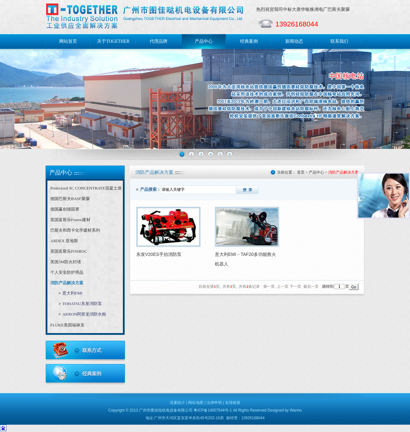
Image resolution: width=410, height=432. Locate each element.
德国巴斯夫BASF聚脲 (70, 198)
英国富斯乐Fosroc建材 (70, 219)
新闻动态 (294, 41)
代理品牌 (158, 41)
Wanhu (296, 410)
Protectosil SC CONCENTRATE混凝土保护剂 (86, 189)
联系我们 (339, 41)
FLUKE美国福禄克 (67, 325)
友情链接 (232, 402)
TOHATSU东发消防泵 (82, 303)
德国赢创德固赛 (64, 209)
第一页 (269, 286)
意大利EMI (72, 293)
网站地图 (195, 402)
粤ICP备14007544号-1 (213, 410)
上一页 (282, 286)
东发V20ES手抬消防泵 (158, 254)
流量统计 (177, 402)
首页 (301, 172)
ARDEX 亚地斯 (64, 240)
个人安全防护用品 (66, 272)
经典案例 (249, 41)
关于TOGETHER (113, 41)
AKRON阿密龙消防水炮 (84, 314)
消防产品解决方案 (66, 282)
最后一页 (311, 286)
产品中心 (204, 41)
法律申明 (214, 402)
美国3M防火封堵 (65, 261)
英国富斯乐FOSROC (68, 251)
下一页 (295, 286)
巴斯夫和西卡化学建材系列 (75, 230)
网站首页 (68, 41)
